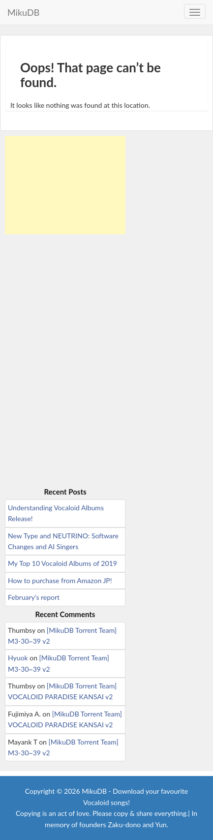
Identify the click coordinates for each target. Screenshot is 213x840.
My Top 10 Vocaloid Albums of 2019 (62, 563)
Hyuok (18, 657)
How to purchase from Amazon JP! (60, 580)
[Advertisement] (65, 185)
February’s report (34, 597)
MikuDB (23, 12)
